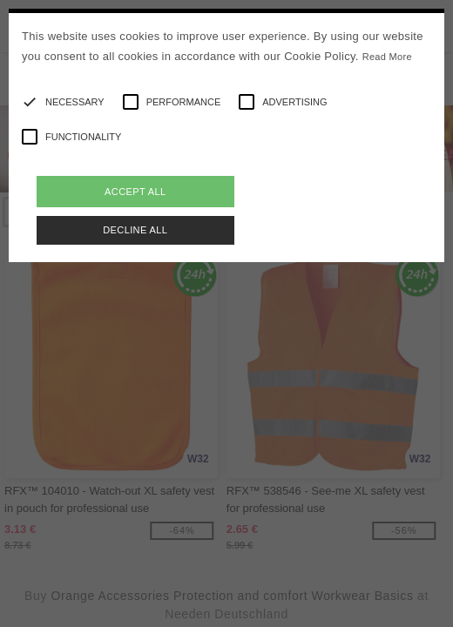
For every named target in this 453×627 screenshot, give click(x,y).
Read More (387, 56)
